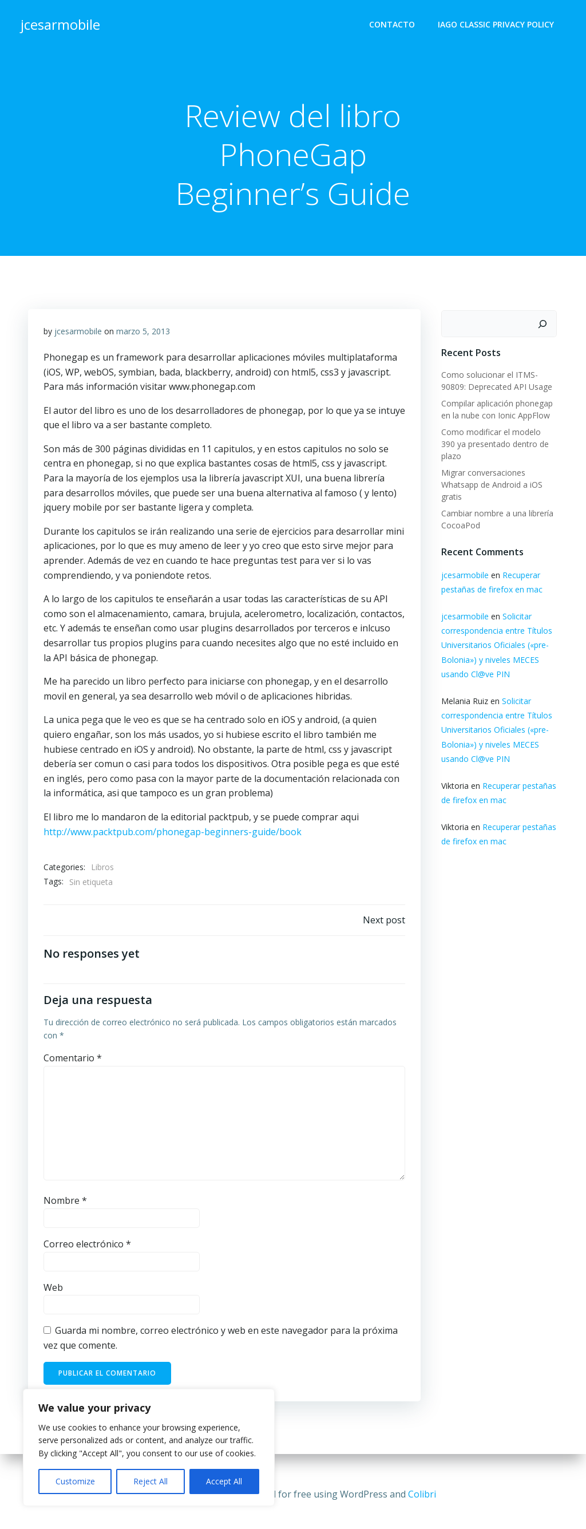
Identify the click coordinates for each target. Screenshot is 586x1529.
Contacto (394, 26)
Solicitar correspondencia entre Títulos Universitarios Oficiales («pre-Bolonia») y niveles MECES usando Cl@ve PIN (494, 634)
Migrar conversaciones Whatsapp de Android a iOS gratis (489, 473)
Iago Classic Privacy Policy (498, 26)
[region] (149, 1447)
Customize (75, 1481)
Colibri (422, 1494)
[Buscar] (545, 325)
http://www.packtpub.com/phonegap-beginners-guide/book (173, 835)
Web (54, 1295)
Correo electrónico (88, 1251)
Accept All (224, 1481)
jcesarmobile (78, 335)
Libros (103, 871)
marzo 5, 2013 (144, 335)
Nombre (66, 1208)
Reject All (150, 1481)
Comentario (73, 1065)
